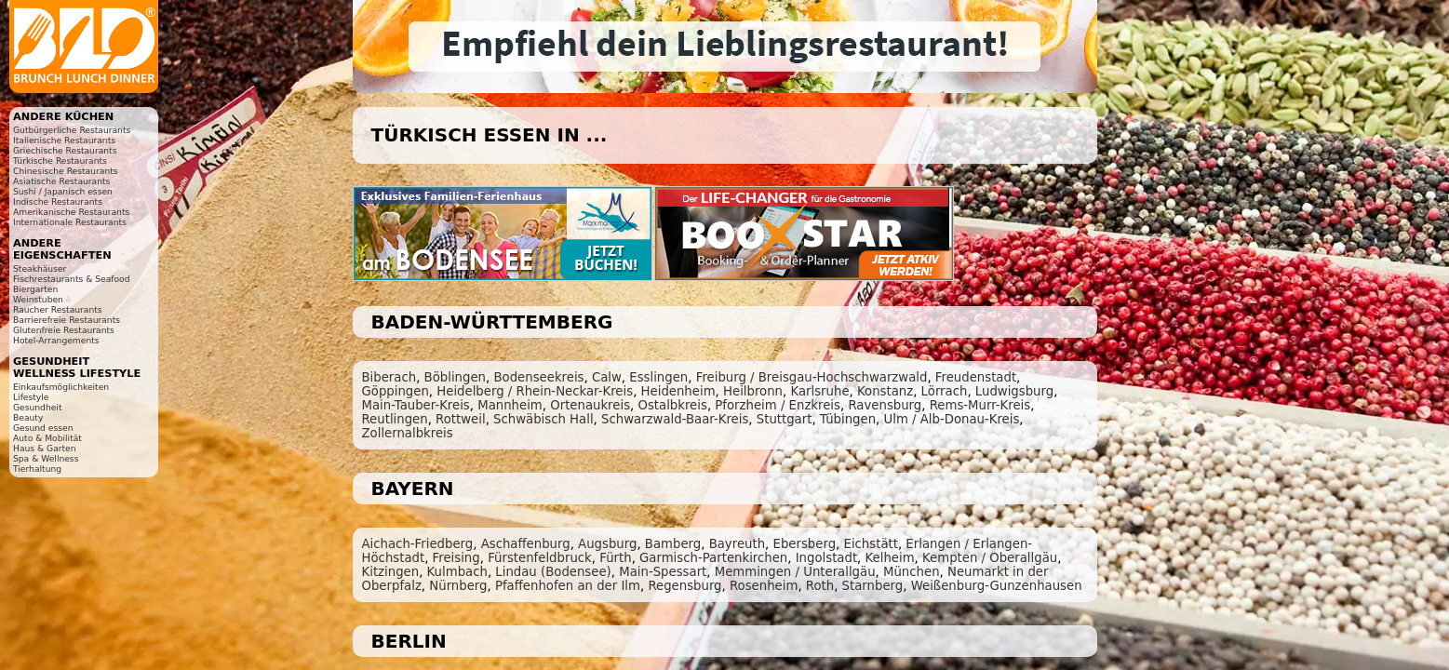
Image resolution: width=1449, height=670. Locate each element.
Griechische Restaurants (64, 150)
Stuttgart (784, 419)
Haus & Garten (44, 448)
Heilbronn (753, 391)
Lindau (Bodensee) (552, 572)
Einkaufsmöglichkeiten (61, 387)
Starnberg (873, 586)
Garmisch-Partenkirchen (713, 558)
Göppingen (395, 391)
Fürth (615, 558)
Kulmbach (457, 572)
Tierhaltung (37, 468)
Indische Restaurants (57, 201)
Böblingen (455, 377)
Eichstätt (871, 544)
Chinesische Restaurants (65, 171)
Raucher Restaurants (57, 309)
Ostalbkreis (671, 405)
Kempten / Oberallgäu (989, 558)
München (911, 572)
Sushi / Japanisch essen (63, 191)
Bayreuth (737, 544)
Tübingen (848, 419)
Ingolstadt (826, 558)
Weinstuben (38, 299)
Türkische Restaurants (60, 160)
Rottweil (461, 419)
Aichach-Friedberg (418, 544)
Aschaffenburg (525, 544)
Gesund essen (43, 427)
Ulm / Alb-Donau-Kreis (951, 419)
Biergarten (35, 289)
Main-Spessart (662, 572)
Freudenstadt (975, 377)
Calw (607, 377)
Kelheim (890, 558)
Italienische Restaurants (64, 140)
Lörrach (944, 391)
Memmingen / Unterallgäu (795, 572)
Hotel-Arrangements (56, 340)
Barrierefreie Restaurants (66, 320)
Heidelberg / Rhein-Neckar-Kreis (534, 391)
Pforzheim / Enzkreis (777, 405)
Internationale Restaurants (70, 222)
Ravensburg (884, 405)
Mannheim (510, 405)
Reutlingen (395, 419)
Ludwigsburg (1014, 391)
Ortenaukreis (590, 405)
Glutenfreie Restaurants (63, 330)
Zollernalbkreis (407, 433)
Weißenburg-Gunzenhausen (996, 586)
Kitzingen (391, 572)
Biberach (389, 377)
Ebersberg (805, 544)
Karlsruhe (819, 391)
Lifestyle (30, 397)
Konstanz (885, 391)
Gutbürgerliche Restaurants (71, 130)
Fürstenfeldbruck (540, 558)
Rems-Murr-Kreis (980, 405)
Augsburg (607, 544)
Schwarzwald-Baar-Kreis (674, 419)
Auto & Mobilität (47, 438)
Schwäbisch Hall (543, 419)
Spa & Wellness (45, 458)
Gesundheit (37, 407)
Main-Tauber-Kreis (416, 405)
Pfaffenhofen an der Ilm (567, 586)
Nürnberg (458, 586)
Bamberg (673, 544)
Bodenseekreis (538, 377)
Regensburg (684, 586)
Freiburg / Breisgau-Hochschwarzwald (812, 377)
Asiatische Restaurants (61, 181)
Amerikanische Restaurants (71, 212)
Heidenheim (678, 391)
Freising (456, 558)
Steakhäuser (39, 268)
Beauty (28, 417)
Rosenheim (764, 586)
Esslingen (658, 377)
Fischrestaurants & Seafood (71, 279)
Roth (820, 586)
